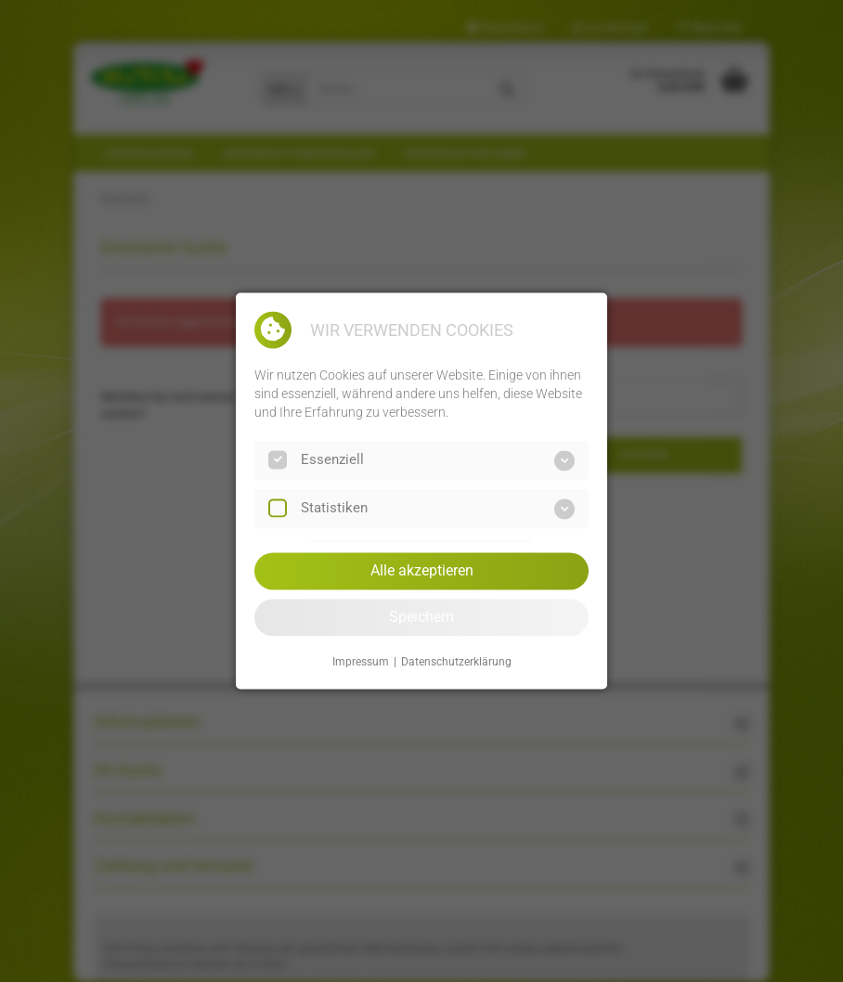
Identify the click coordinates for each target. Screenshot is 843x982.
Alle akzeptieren (421, 570)
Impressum (360, 661)
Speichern (421, 617)
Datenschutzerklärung (456, 661)
